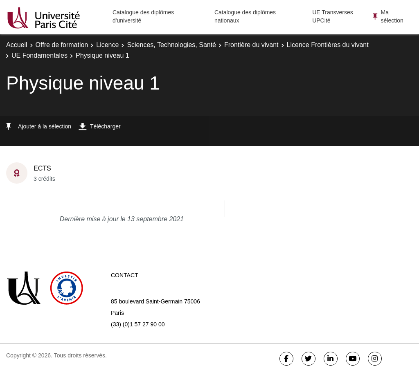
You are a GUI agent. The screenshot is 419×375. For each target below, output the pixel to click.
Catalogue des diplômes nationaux (245, 16)
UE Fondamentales (39, 55)
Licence (107, 44)
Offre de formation (62, 44)
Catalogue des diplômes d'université (143, 16)
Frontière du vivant (251, 44)
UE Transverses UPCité (332, 16)
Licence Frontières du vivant (328, 44)
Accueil (16, 44)
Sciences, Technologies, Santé (171, 44)
